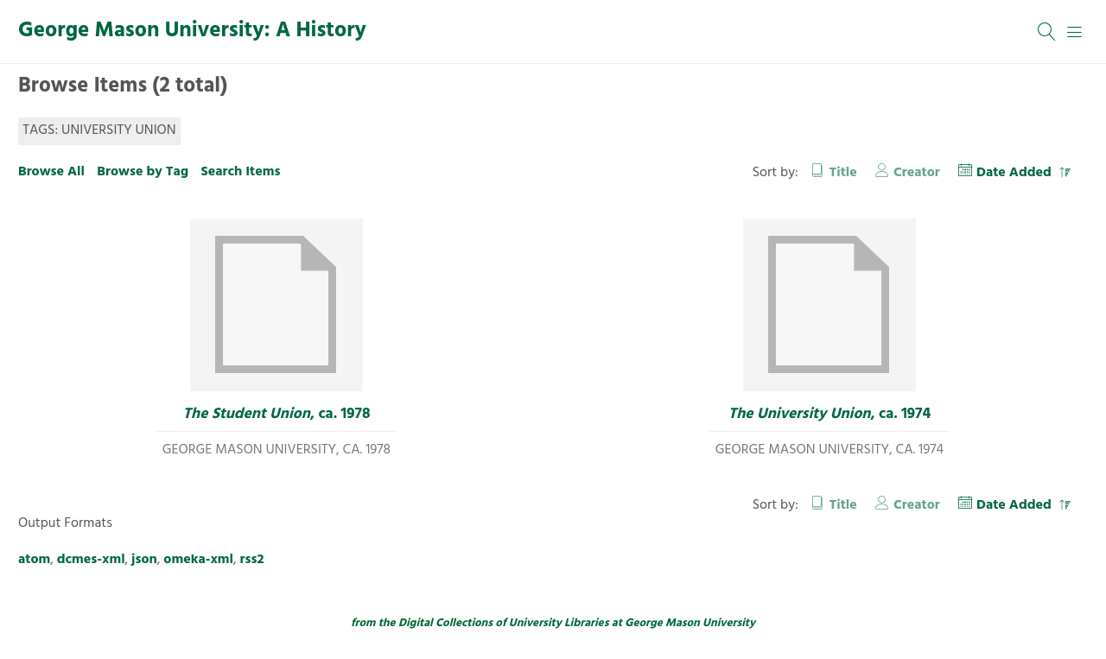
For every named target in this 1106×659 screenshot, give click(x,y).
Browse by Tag (142, 172)
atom (34, 559)
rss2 (252, 559)
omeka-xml (198, 559)
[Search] (1047, 32)
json (144, 559)
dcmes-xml (91, 559)
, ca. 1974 (829, 414)
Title (843, 173)
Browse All (51, 172)
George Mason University (690, 623)
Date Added (1015, 173)
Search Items (240, 172)
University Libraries (559, 623)
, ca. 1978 (277, 414)
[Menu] (1075, 32)
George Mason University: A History (192, 31)
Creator (916, 173)
